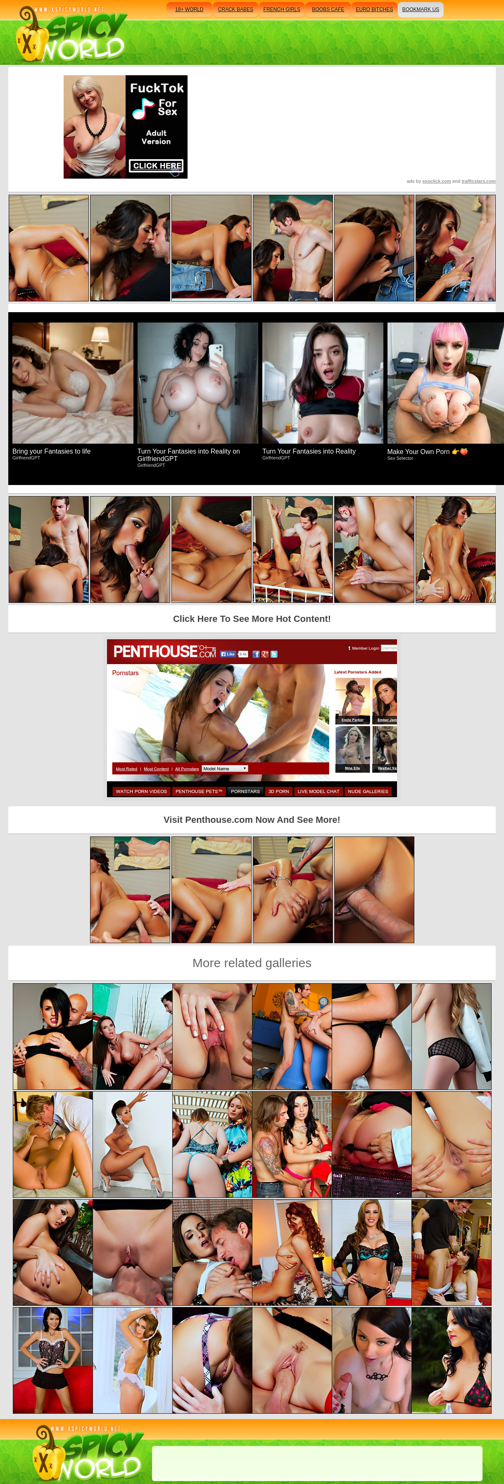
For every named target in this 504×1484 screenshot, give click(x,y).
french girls (282, 9)
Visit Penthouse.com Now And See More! (252, 820)
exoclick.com (437, 181)
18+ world (189, 9)
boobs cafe (328, 9)
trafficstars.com (478, 181)
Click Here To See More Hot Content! (252, 619)
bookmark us (420, 9)
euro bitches (374, 9)
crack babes (235, 9)
